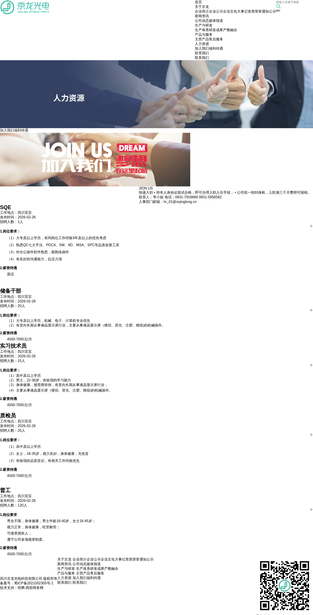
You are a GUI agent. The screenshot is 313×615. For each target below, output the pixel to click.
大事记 (242, 11)
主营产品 (202, 39)
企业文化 (230, 11)
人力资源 (64, 578)
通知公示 (269, 11)
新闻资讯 (64, 564)
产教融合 (230, 30)
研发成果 (216, 30)
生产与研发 (66, 568)
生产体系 (202, 30)
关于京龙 (64, 559)
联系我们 (202, 58)
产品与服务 (66, 573)
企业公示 (216, 11)
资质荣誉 (255, 11)
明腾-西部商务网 (30, 588)
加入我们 (202, 48)
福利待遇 (216, 48)
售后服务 (216, 39)
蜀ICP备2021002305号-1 (33, 583)
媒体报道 (216, 20)
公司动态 (202, 20)
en (278, 10)
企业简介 (202, 11)
